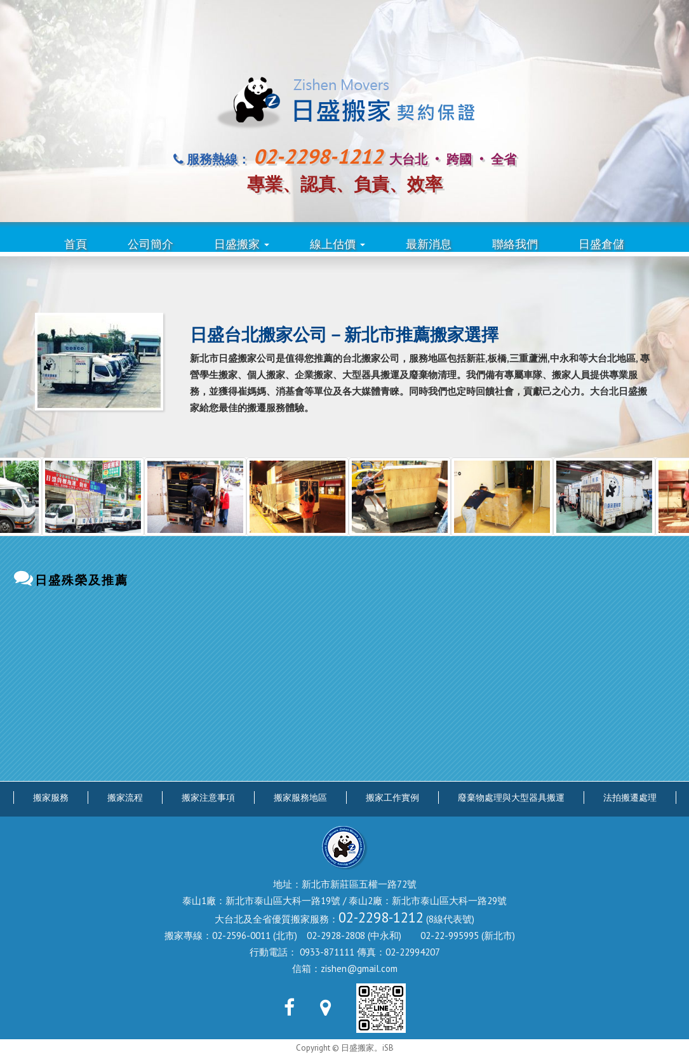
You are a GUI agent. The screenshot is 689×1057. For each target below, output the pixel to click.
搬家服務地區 (300, 797)
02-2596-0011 (241, 935)
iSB (388, 1047)
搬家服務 (51, 797)
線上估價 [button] (337, 244)
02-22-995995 (449, 935)
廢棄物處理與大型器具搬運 (511, 797)
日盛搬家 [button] (241, 244)
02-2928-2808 (336, 935)
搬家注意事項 (208, 797)
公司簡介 (150, 244)
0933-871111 (327, 952)
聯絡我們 (515, 244)
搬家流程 (125, 797)
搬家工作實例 (392, 797)
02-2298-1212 (381, 917)
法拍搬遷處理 (630, 797)
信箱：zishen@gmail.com (345, 968)
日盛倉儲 (601, 244)
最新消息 (429, 244)
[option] (109, 496)
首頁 (75, 244)
